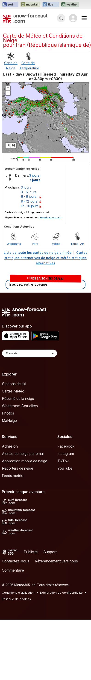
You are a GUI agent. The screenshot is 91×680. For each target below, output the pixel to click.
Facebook (65, 446)
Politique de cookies (16, 599)
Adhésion (10, 446)
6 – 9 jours (28, 196)
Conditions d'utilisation (18, 592)
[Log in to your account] (73, 18)
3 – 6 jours (28, 192)
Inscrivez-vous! (50, 217)
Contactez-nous (15, 561)
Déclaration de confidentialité (61, 592)
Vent (35, 243)
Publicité (31, 552)
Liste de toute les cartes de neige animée (37, 252)
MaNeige (9, 420)
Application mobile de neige (24, 461)
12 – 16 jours (29, 206)
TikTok (63, 461)
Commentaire (13, 570)
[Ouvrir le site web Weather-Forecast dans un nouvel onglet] (70, 5)
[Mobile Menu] (84, 18)
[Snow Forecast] (25, 18)
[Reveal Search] (61, 18)
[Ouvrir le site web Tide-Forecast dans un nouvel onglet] (50, 5)
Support (50, 552)
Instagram (65, 453)
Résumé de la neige (18, 398)
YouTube (64, 468)
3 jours (34, 175)
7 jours (35, 180)
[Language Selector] (29, 353)
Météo (56, 243)
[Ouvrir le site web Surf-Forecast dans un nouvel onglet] (10, 5)
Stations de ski (14, 383)
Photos (8, 413)
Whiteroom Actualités (20, 405)
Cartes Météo (13, 391)
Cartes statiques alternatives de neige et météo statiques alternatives (45, 258)
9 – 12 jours (29, 201)
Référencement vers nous (56, 561)
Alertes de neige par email (23, 453)
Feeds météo (12, 475)
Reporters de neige (17, 468)
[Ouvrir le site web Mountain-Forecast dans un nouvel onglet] (30, 5)
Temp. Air (77, 243)
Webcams (14, 243)
